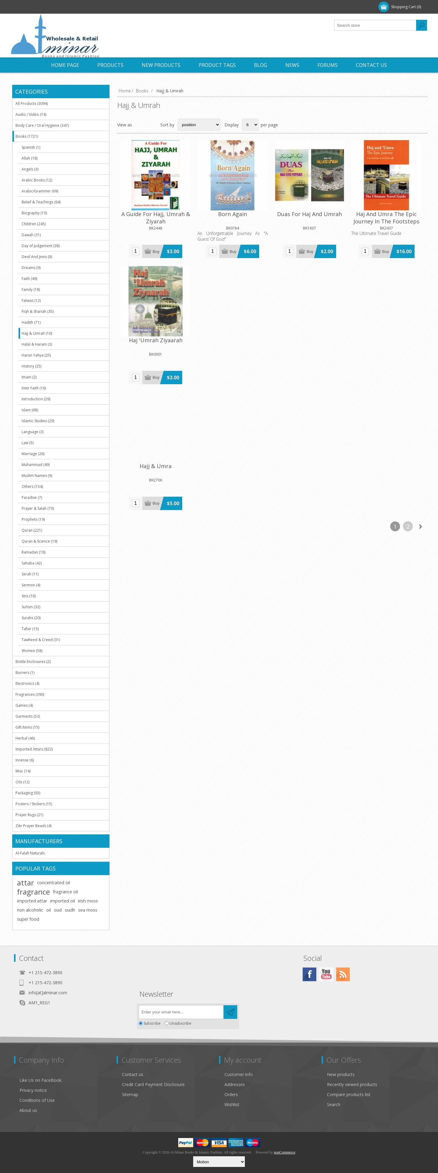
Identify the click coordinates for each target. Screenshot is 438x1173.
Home (125, 91)
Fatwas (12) (31, 300)
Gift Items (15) (27, 727)
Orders (231, 1094)
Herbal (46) (25, 738)
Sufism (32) (31, 606)
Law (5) (27, 442)
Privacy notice (33, 1090)
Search (333, 1104)
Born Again (210, 201)
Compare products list (348, 1094)
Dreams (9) (31, 267)
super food (28, 919)
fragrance (33, 891)
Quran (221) (32, 530)
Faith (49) (29, 278)
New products (341, 1074)
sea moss (87, 910)
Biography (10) (34, 213)
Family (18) (31, 289)
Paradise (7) (32, 497)
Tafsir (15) (30, 628)
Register (27, 6)
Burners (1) (25, 672)
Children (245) (34, 223)
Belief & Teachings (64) (41, 202)
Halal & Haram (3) (37, 344)
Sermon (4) (31, 585)
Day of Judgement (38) (41, 245)
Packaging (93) (28, 792)
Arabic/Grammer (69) (40, 191)
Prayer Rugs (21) (29, 814)
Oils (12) (23, 782)
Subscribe (152, 1023)
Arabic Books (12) (37, 180)
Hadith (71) (31, 322)
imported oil (62, 901)
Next (421, 371)
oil (48, 910)
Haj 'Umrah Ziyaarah (396, 201)
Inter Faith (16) (34, 388)
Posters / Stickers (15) (34, 803)
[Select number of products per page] (250, 124)
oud (58, 910)
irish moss (88, 901)
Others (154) (32, 486)
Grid (139, 124)
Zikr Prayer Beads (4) (33, 825)
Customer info (238, 1074)
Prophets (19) (33, 519)
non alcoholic (30, 910)
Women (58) (32, 650)
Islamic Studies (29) (38, 420)
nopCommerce (284, 1152)
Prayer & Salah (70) (38, 508)
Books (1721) (27, 136)
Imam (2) (29, 377)
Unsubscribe (180, 1023)
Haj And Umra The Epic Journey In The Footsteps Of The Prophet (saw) (334, 212)
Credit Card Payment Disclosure (153, 1084)
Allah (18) (29, 158)
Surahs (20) (31, 617)
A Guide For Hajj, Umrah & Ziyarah (148, 205)
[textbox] (375, 25)
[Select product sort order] (199, 124)
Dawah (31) (31, 234)
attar (25, 882)
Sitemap (130, 1094)
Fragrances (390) (30, 694)
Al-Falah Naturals (30, 853)
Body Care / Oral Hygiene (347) (42, 125)
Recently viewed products (352, 1084)
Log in (52, 6)
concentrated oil (53, 882)
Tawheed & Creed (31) (41, 639)
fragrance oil (65, 892)
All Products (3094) (32, 103)
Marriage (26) (33, 453)
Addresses (234, 1084)
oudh (70, 910)
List (151, 124)
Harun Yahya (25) (36, 355)
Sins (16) (29, 596)
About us (28, 1110)
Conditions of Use (37, 1100)
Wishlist (231, 1104)
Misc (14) (23, 771)
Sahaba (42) (32, 563)
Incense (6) (25, 760)
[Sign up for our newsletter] (181, 1012)
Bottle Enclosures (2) (33, 661)
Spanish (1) (31, 147)
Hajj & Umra (148, 312)
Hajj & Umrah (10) (37, 333)
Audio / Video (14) (31, 114)
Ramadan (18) (33, 552)
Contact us (132, 1074)
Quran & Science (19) (39, 541)
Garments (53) (28, 716)
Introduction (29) (36, 399)
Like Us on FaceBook (40, 1080)
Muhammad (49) (36, 464)
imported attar (32, 901)
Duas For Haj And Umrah (271, 205)
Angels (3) (30, 169)
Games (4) (24, 705)
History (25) (31, 366)
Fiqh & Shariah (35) (38, 311)
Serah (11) (30, 574)
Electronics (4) (27, 683)
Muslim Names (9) (37, 475)
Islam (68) (30, 409)
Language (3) (32, 431)
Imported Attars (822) (34, 749)
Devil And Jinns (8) (37, 256)
